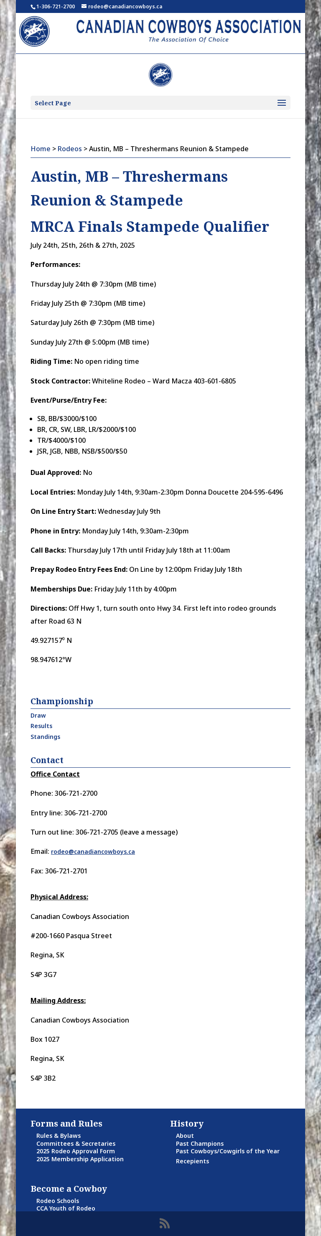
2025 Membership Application (80, 1159)
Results (41, 726)
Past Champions (200, 1143)
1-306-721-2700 (55, 6)
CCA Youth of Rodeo (65, 1208)
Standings (45, 737)
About (185, 1136)
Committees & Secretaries (75, 1143)
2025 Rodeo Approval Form (75, 1151)
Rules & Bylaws (58, 1136)
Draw (38, 715)
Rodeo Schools (57, 1201)
